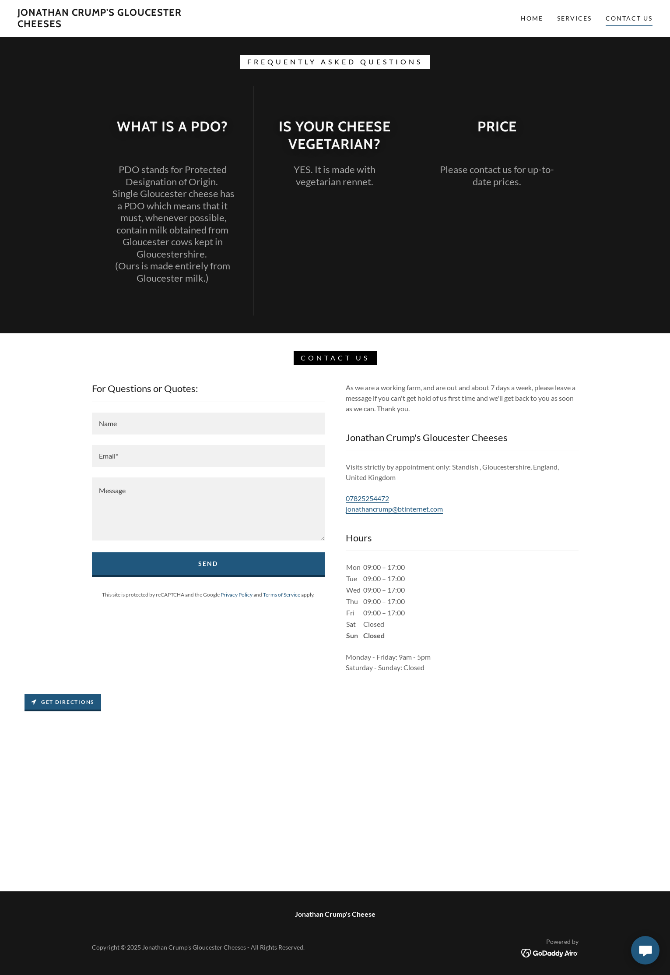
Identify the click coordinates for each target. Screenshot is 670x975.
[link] (106, 24)
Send (208, 563)
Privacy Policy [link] (237, 594)
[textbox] (208, 424)
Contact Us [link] (629, 18)
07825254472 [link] (367, 498)
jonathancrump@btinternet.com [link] (394, 509)
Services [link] (574, 18)
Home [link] (532, 18)
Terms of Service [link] (281, 594)
